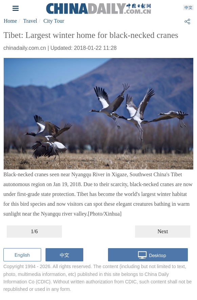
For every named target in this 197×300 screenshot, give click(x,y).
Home (10, 21)
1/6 (34, 231)
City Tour (53, 21)
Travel (30, 21)
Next (162, 231)
